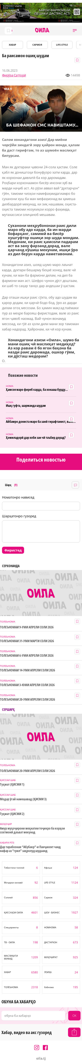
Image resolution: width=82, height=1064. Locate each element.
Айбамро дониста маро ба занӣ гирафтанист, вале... (41, 422)
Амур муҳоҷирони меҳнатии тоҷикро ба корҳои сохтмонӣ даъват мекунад (32, 830)
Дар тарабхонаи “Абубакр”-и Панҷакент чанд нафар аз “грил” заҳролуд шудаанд (30, 849)
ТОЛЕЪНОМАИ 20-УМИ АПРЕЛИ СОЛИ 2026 (27, 699)
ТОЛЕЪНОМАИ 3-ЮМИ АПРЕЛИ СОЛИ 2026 (27, 685)
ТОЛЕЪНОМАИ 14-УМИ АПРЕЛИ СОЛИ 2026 (27, 670)
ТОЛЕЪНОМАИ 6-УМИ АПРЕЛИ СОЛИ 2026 (27, 655)
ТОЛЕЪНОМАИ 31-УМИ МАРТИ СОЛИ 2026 (27, 641)
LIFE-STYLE (62, 44)
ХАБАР (12, 44)
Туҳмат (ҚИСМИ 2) (12, 814)
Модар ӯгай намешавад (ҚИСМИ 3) (23, 799)
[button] (75, 30)
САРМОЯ (37, 44)
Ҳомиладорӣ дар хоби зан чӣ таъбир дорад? (35, 438)
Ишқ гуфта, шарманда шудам (26, 406)
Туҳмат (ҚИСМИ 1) (12, 784)
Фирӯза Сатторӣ (14, 75)
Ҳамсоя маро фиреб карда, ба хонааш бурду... (37, 390)
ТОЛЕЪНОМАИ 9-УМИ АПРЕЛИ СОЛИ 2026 (27, 627)
